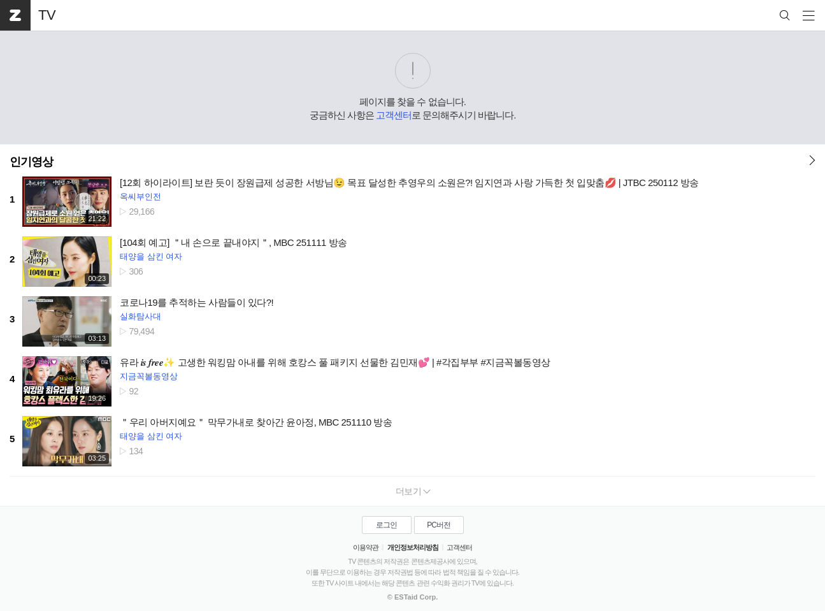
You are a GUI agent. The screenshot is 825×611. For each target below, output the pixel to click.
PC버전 (438, 525)
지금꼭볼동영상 (149, 376)
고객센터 (394, 115)
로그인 (386, 525)
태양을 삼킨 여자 (151, 256)
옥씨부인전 (140, 196)
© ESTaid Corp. (412, 597)
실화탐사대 (140, 316)
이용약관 (365, 547)
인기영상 (31, 161)
